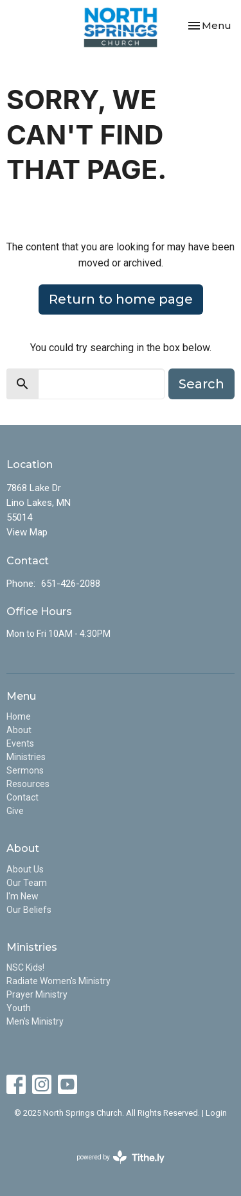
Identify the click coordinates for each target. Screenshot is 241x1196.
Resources (27, 784)
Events (20, 743)
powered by (120, 1157)
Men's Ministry (35, 1021)
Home (18, 716)
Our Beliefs (28, 910)
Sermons (25, 770)
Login (216, 1113)
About (18, 730)
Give (15, 811)
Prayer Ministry (36, 994)
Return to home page (121, 299)
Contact (22, 797)
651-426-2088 (70, 583)
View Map (27, 532)
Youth (18, 1008)
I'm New (22, 896)
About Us (25, 869)
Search (201, 384)
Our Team (26, 883)
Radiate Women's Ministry (58, 981)
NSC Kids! (25, 967)
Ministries (26, 757)
